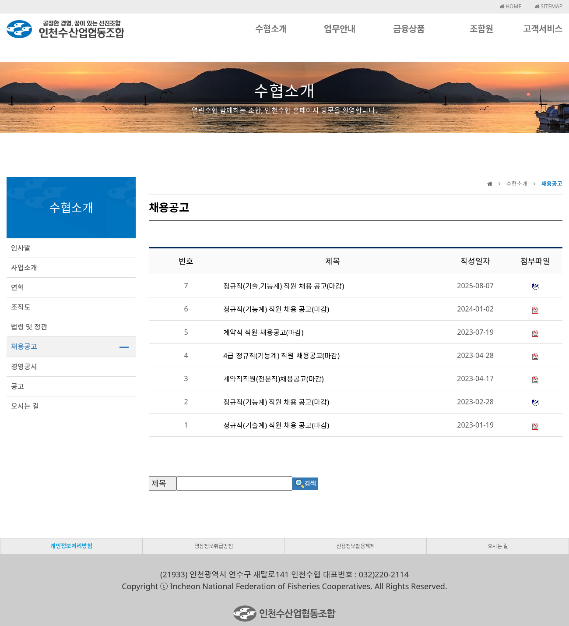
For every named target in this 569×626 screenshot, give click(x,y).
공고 (17, 386)
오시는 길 (25, 406)
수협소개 (271, 29)
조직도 (21, 307)
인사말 (21, 248)
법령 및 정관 (29, 327)
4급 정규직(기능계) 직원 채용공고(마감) (281, 356)
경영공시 (24, 366)
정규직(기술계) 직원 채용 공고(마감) (276, 425)
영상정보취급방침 (213, 545)
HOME (510, 6)
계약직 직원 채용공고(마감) (263, 332)
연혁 (17, 287)
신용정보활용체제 (355, 545)
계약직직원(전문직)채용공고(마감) (273, 379)
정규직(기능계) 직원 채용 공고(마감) (276, 309)
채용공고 (24, 346)
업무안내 (339, 29)
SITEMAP (548, 6)
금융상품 (409, 29)
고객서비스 (542, 29)
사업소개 (24, 267)
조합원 (481, 29)
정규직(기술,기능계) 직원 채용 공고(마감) (283, 286)
